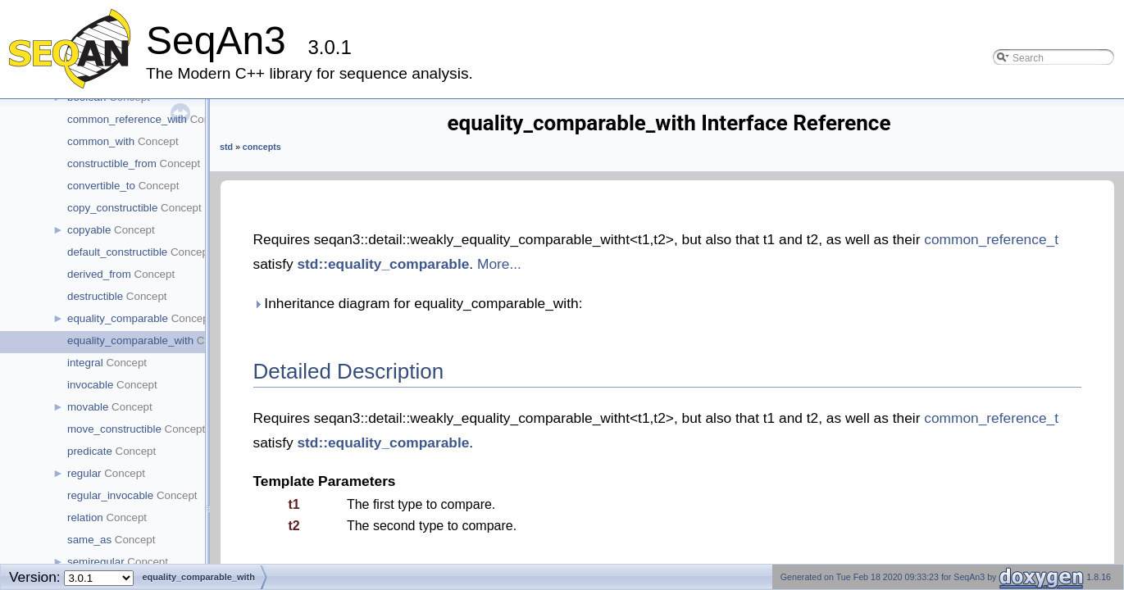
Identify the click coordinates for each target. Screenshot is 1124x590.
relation (85, 517)
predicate (89, 451)
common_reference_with (127, 119)
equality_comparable (117, 318)
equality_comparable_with (130, 340)
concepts (262, 147)
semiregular (96, 562)
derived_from (99, 274)
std (226, 147)
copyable (89, 230)
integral (85, 362)
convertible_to (101, 185)
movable (87, 407)
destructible (95, 296)
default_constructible (117, 252)
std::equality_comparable (383, 264)
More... (499, 264)
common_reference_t (991, 239)
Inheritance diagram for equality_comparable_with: (418, 303)
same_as (89, 539)
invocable (90, 385)
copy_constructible (112, 208)
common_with (100, 141)
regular (84, 473)
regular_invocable (110, 495)
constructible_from (112, 163)
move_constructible (114, 429)
